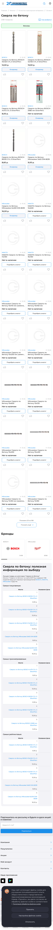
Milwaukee (31, 155)
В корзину (13, 69)
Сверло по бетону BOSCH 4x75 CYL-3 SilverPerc (13, 109)
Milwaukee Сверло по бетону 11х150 (37, 500)
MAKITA (31, 203)
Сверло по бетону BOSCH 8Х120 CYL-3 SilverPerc (13, 158)
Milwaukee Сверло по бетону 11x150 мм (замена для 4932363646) (13, 500)
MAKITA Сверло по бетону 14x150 (13, 256)
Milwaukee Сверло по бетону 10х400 (37, 451)
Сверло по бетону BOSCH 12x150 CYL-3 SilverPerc (39, 61)
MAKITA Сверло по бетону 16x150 (39, 256)
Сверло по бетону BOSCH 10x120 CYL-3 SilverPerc (13, 61)
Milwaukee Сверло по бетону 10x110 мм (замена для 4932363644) (13, 305)
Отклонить (30, 922)
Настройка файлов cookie (30, 916)
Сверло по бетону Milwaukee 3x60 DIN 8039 (39, 158)
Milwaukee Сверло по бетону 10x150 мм (37, 305)
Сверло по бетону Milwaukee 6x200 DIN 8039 (13, 207)
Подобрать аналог (39, 216)
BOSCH (4, 57)
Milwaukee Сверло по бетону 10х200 (11, 451)
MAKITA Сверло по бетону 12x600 (39, 207)
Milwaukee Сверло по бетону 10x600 (11, 402)
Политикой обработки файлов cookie (27, 904)
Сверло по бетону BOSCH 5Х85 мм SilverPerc (39, 109)
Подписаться (26, 831)
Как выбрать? (47, 20)
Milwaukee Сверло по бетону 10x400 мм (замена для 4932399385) (39, 353)
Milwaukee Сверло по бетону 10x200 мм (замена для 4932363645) (13, 353)
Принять (30, 909)
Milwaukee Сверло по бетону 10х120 (37, 402)
